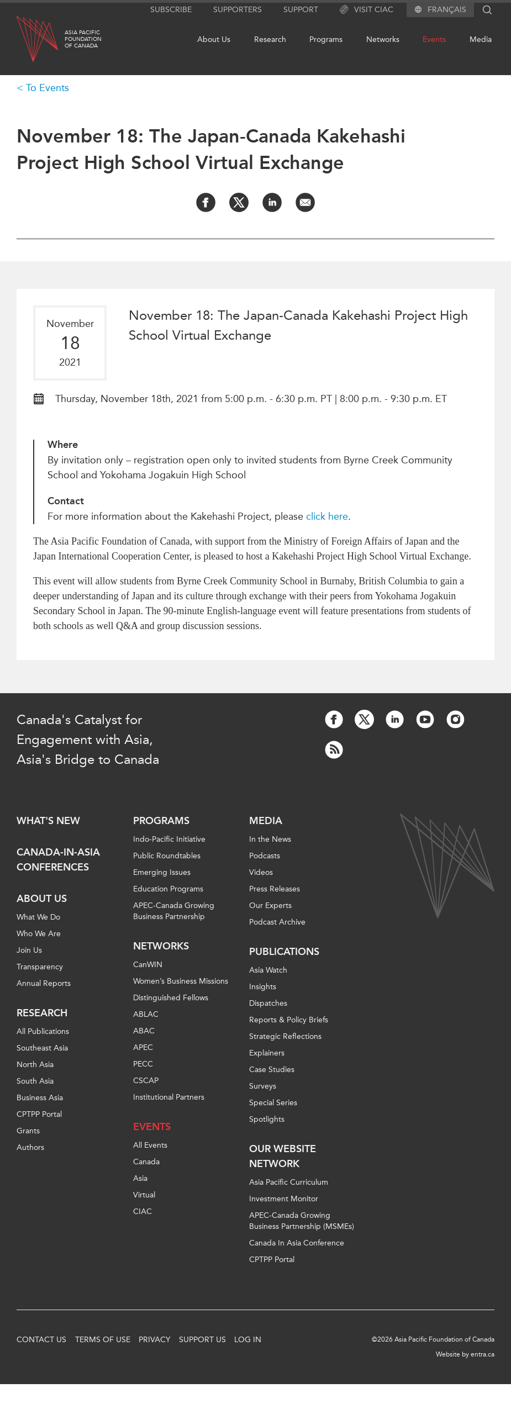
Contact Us (41, 1339)
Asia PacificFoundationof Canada (83, 39)
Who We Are (39, 933)
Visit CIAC (366, 10)
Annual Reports (44, 983)
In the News (270, 839)
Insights (262, 986)
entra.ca (482, 1354)
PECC (143, 1064)
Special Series (273, 1102)
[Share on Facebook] (205, 202)
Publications (284, 952)
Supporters (237, 9)
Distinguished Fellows (170, 997)
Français (447, 10)
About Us (213, 39)
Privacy (154, 1339)
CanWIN (147, 964)
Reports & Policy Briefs (288, 1020)
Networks (382, 39)
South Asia (35, 1081)
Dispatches (268, 1003)
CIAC (142, 1211)
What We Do (38, 917)
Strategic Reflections (285, 1036)
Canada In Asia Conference (296, 1243)
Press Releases (274, 889)
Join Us (29, 950)
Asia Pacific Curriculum (288, 1182)
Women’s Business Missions (180, 981)
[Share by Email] (305, 202)
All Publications (43, 1031)
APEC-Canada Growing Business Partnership (173, 911)
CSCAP (146, 1080)
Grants (28, 1131)
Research (270, 39)
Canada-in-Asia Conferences (58, 859)
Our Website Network (282, 1156)
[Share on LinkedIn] (272, 202)
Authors (30, 1147)
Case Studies (271, 1069)
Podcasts (264, 856)
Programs (326, 39)
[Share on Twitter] (239, 202)
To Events (47, 88)
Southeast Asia (42, 1048)
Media (481, 39)
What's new (48, 821)
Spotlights (267, 1119)
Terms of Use (102, 1339)
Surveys (262, 1086)
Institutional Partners (168, 1097)
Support (300, 9)
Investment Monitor (283, 1199)
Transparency (40, 967)
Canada (146, 1162)
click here (327, 516)
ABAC (144, 1031)
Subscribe (171, 9)
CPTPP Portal (39, 1114)
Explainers (267, 1053)
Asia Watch (268, 970)
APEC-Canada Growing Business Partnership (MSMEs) (301, 1221)
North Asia (35, 1064)
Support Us (202, 1339)
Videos (261, 872)
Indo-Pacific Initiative (169, 839)
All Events (150, 1145)
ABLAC (146, 1014)
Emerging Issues (162, 872)
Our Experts (270, 905)
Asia (140, 1178)
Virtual (144, 1195)
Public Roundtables (167, 856)
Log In (247, 1339)
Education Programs (168, 889)
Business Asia (40, 1097)
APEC (143, 1047)
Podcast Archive (277, 922)
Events (434, 39)
